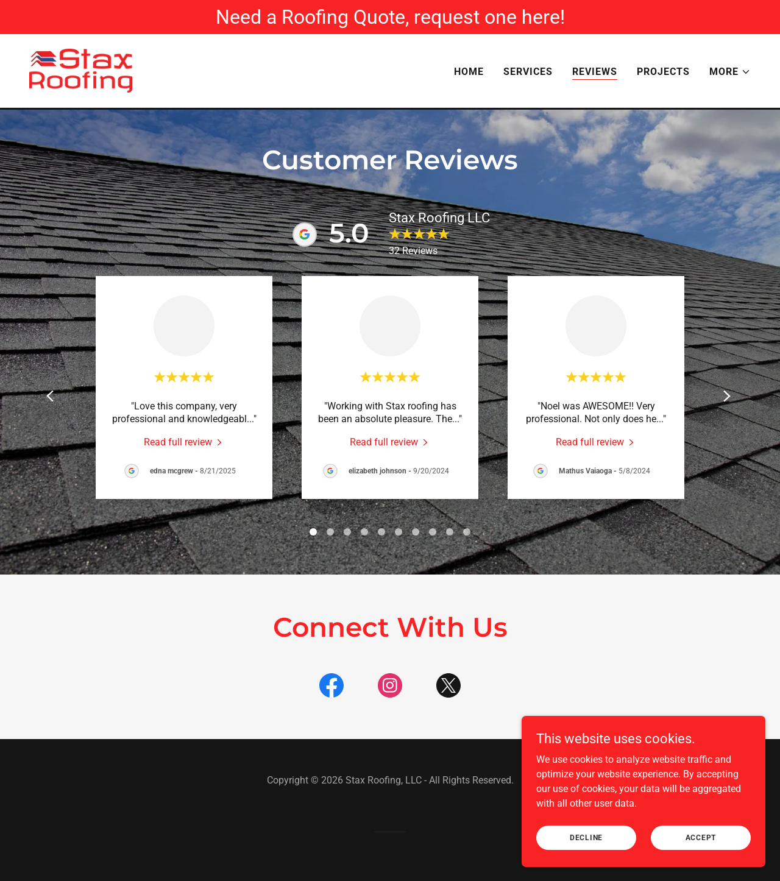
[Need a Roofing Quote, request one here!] (390, 17)
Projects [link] (663, 73)
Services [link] (528, 73)
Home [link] (469, 73)
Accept (701, 837)
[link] (83, 71)
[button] (730, 73)
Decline (586, 837)
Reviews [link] (594, 73)
